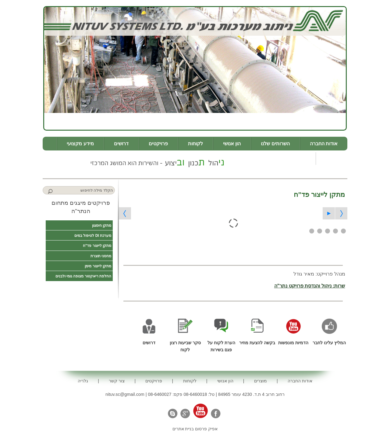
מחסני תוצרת (100, 256)
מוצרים (260, 380)
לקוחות (195, 143)
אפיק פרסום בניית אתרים (195, 428)
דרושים (121, 143)
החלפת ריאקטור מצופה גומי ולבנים (83, 276)
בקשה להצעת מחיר (257, 342)
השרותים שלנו (275, 143)
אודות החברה (324, 143)
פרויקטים (158, 143)
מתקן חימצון (101, 225)
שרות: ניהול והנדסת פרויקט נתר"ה (309, 285)
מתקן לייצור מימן (98, 266)
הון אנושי (232, 143)
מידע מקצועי (80, 143)
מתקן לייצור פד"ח (97, 246)
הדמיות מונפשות (293, 342)
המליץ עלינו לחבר (329, 342)
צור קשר (297, 158)
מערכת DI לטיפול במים (92, 235)
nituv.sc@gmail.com (124, 394)
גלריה (332, 158)
